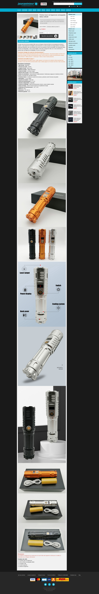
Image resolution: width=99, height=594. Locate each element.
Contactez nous (73, 575)
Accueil (19, 10)
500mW (43, 10)
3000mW (58, 10)
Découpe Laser (72, 41)
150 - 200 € (71, 63)
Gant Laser (71, 35)
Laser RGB (72, 26)
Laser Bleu (72, 18)
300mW (39, 10)
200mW (34, 10)
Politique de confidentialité (63, 575)
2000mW (53, 10)
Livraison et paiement (31, 575)
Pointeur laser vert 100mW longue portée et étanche (78, 92)
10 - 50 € (70, 57)
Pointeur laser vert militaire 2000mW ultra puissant (77, 119)
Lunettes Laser (72, 45)
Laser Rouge (73, 20)
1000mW (48, 10)
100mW (30, 10)
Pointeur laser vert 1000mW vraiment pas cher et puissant (77, 112)
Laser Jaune (72, 24)
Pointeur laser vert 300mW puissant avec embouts (78, 106)
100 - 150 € (71, 61)
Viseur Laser (71, 30)
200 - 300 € (71, 65)
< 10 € (70, 55)
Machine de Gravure (73, 43)
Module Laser (72, 28)
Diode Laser (71, 39)
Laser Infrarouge (73, 22)
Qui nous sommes (21, 575)
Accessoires (71, 49)
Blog (79, 575)
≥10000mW (68, 10)
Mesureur (71, 47)
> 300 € (70, 66)
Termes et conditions (51, 575)
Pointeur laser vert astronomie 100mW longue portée (77, 86)
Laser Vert (72, 16)
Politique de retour (41, 575)
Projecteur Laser (72, 32)
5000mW (63, 10)
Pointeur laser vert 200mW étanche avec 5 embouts (78, 99)
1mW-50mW (24, 10)
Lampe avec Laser (73, 37)
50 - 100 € (71, 59)
